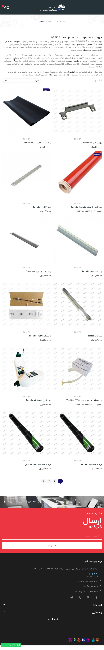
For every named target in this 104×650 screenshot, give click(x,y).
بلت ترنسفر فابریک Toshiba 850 (37, 142)
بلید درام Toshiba (94, 336)
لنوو (70, 61)
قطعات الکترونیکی (94, 44)
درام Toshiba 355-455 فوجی (38, 464)
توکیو (72, 72)
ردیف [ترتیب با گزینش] (21, 80)
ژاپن (67, 72)
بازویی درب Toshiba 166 (91, 142)
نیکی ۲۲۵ (53, 75)
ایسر (76, 61)
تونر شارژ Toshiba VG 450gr (38, 400)
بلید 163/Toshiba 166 (42, 207)
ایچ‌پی (84, 61)
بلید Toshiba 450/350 (92, 271)
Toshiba (77, 139)
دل (80, 61)
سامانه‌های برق (79, 44)
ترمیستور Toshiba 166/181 (40, 336)
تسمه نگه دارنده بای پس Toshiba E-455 (84, 400)
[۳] (13, 60)
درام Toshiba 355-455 (91, 464)
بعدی (44, 481)
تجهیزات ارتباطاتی (12, 41)
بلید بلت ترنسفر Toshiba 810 (38, 271)
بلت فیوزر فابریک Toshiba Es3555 (86, 207)
